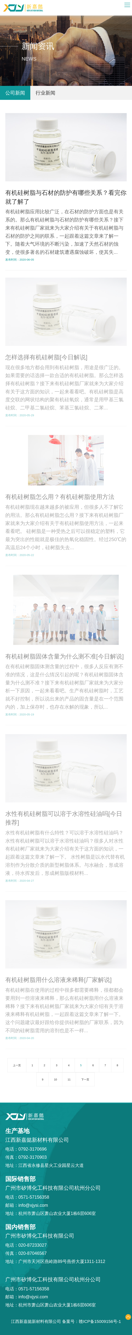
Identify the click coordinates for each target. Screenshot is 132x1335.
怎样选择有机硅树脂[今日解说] (46, 355)
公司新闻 (15, 93)
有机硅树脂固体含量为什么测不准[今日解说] (64, 654)
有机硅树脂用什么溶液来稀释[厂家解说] (58, 978)
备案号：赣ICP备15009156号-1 (91, 1321)
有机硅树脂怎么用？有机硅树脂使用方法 (59, 495)
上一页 (17, 1065)
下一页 (85, 1079)
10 (55, 1079)
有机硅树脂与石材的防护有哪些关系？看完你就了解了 (66, 197)
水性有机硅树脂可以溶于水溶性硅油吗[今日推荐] (63, 816)
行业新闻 (45, 93)
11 (69, 1079)
